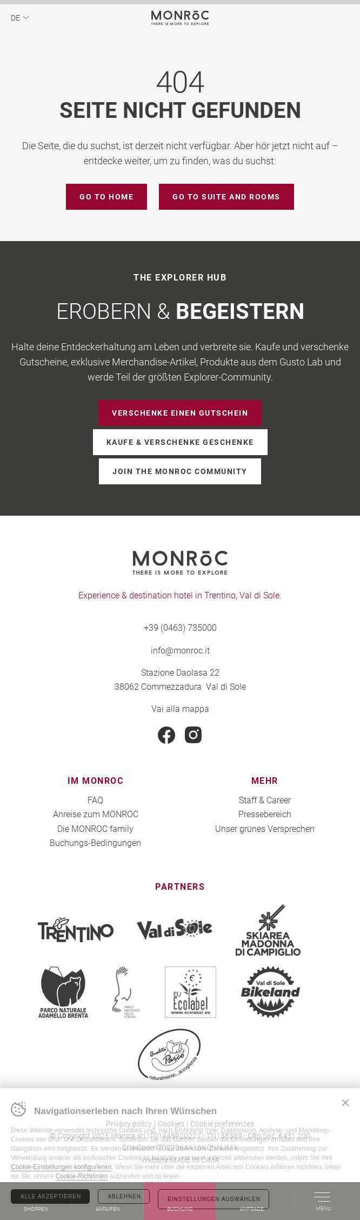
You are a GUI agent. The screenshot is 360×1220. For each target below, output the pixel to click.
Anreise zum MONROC (95, 813)
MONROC (180, 17)
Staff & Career (265, 799)
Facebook (166, 735)
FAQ (95, 799)
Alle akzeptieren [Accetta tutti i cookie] (51, 1196)
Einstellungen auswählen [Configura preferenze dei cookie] (214, 1199)
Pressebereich (264, 813)
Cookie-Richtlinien (82, 1176)
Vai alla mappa (180, 708)
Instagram (193, 735)
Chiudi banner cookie (345, 1103)
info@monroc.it (180, 650)
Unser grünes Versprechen (265, 828)
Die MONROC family (95, 828)
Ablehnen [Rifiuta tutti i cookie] (124, 1196)
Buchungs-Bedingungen (95, 842)
